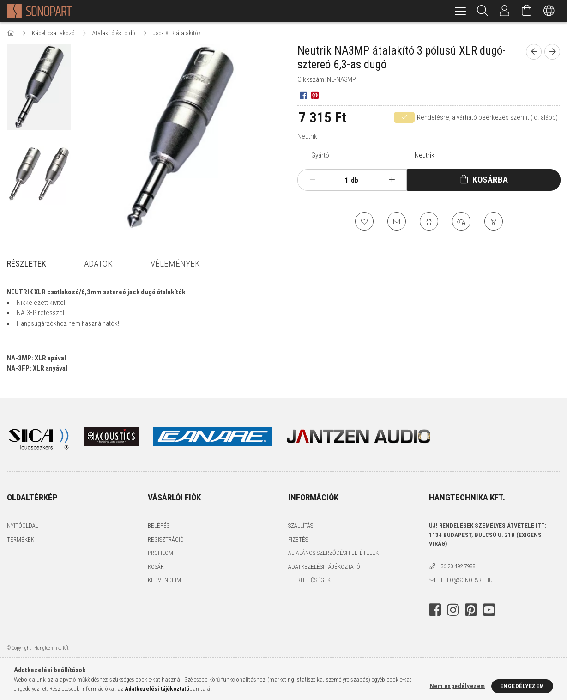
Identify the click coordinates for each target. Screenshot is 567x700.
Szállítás (300, 526)
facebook (435, 610)
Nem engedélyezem (457, 685)
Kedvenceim (164, 581)
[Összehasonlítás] (461, 221)
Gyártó (320, 155)
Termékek (20, 539)
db (354, 180)
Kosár (156, 567)
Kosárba (490, 179)
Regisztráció (166, 539)
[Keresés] (482, 11)
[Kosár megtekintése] (527, 11)
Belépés (158, 526)
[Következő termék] (552, 52)
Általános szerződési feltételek (333, 553)
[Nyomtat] (429, 221)
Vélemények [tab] (175, 263)
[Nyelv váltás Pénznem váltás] (549, 11)
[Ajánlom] (396, 221)
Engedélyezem (522, 685)
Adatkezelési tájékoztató (324, 567)
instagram (453, 610)
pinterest (471, 610)
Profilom (160, 553)
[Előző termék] (534, 52)
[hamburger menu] (460, 11)
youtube (489, 610)
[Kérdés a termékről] (493, 221)
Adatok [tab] (98, 263)
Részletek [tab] (26, 263)
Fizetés (298, 539)
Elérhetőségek (309, 581)
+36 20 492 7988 (456, 567)
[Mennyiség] (341, 180)
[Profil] (505, 11)
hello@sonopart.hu (465, 580)
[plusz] (391, 180)
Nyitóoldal (22, 526)
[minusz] (312, 180)
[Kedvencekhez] (364, 221)
